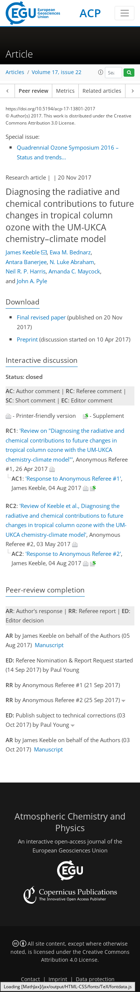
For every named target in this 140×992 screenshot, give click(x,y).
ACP (90, 13)
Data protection (95, 979)
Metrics (65, 91)
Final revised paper (41, 317)
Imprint (58, 979)
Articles (15, 72)
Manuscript (49, 645)
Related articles (102, 91)
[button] (100, 72)
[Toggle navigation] (124, 13)
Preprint (27, 339)
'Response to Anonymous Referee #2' (73, 553)
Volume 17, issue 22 (56, 72)
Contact (30, 979)
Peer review (33, 91)
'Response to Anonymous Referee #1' (73, 478)
